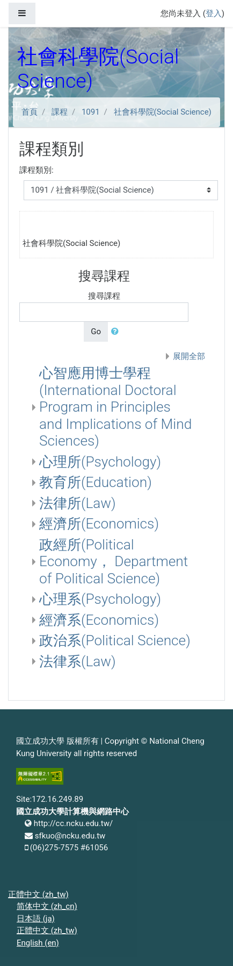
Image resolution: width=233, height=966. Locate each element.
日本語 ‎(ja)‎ (36, 918)
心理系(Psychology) (100, 599)
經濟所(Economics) (99, 524)
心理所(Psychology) (100, 462)
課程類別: (36, 170)
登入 (214, 13)
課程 (60, 112)
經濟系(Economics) (99, 620)
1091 (91, 112)
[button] (117, 332)
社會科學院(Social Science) (163, 112)
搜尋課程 (104, 296)
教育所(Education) (95, 482)
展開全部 (189, 356)
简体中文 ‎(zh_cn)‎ (47, 906)
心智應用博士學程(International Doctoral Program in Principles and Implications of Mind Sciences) (115, 407)
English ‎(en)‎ (38, 943)
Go (96, 331)
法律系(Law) (77, 661)
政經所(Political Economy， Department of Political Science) (113, 562)
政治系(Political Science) (115, 640)
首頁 (29, 112)
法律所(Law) (77, 503)
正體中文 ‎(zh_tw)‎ (38, 894)
